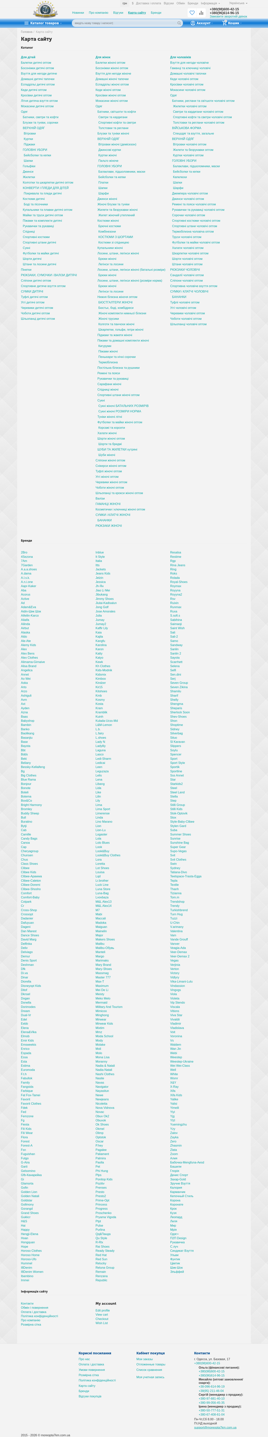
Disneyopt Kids (31, 985)
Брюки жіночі (107, 258)
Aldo (24, 636)
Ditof (24, 990)
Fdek (24, 1107)
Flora (24, 1137)
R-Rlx (99, 1242)
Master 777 (103, 977)
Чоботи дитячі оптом (35, 313)
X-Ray (174, 1086)
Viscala (175, 1006)
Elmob (25, 1036)
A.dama (26, 573)
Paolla (100, 1162)
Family (25, 1082)
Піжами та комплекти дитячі (42, 220)
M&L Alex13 (104, 901)
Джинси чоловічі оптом (188, 198)
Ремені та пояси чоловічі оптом (194, 204)
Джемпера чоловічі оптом (190, 193)
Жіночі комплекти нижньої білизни (122, 313)
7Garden (27, 565)
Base (24, 741)
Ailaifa (25, 619)
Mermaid (101, 1002)
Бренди (193, 3)
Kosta (99, 703)
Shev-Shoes (178, 716)
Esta (24, 1061)
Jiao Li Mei (103, 590)
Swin (173, 863)
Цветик (175, 1263)
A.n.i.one (27, 582)
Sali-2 (174, 636)
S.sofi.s (175, 615)
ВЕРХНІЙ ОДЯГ (34, 128)
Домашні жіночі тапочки (112, 79)
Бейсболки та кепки (37, 155)
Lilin (98, 796)
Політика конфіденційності (39, 1316)
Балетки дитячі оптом (36, 62)
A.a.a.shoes (29, 569)
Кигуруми (104, 346)
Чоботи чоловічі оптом (185, 318)
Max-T (100, 981)
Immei (25, 1280)
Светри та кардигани (112, 117)
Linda (99, 817)
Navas (100, 1082)
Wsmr (174, 1078)
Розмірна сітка (31, 1324)
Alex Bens (27, 653)
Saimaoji (176, 624)
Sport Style (177, 762)
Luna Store (103, 889)
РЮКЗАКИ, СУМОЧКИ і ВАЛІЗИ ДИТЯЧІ (49, 275)
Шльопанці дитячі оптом (38, 318)
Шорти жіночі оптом (111, 438)
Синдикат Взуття (182, 1250)
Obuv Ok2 (102, 1116)
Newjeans (102, 1099)
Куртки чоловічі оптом (188, 155)
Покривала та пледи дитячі (43, 193)
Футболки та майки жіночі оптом (119, 422)
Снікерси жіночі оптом (111, 465)
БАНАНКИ (104, 520)
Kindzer (101, 682)
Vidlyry (174, 977)
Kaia (99, 632)
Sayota (175, 657)
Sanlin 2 (175, 653)
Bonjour (26, 783)
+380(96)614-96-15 (224, 13)
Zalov (174, 1133)
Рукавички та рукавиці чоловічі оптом (198, 209)
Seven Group (179, 682)
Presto (100, 1192)
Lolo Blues (103, 842)
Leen (99, 767)
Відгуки (169, 3)
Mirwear (101, 1019)
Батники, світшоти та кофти (116, 111)
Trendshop (177, 901)
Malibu (100, 943)
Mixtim (100, 1028)
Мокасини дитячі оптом (37, 106)
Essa (24, 1057)
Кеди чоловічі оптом (184, 79)
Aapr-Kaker (28, 586)
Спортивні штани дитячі (39, 242)
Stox (173, 817)
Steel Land (177, 792)
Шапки (28, 160)
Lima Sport (103, 809)
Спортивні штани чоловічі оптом (194, 226)
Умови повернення (92, 1369)
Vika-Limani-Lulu (181, 981)
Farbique (27, 1090)
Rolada (175, 577)
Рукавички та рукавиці (38, 226)
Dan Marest (29, 931)
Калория (176, 1187)
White (174, 1074)
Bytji (24, 826)
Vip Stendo (177, 1002)
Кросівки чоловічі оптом (186, 84)
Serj (172, 678)
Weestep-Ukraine (181, 1061)
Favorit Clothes (31, 1103)
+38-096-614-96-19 (212, 1386)
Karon (100, 649)
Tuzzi (173, 918)
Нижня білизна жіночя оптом (117, 297)
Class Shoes (29, 863)
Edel (24, 1019)
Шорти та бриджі (110, 444)
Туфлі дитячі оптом (34, 297)
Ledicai (100, 762)
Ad (23, 603)
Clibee (25, 868)
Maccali (101, 918)
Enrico (25, 1048)
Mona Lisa (102, 1057)
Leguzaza (102, 771)
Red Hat (101, 1255)
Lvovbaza (102, 897)
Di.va (24, 973)
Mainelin (101, 931)
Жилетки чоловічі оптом (190, 106)
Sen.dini (175, 674)
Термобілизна (108, 362)
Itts (98, 565)
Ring (173, 569)
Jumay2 (101, 624)
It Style (100, 556)
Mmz (99, 1032)
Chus (24, 859)
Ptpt (98, 1221)
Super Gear (178, 847)
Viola (173, 994)
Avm (24, 699)
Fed (23, 1111)
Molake (100, 1044)
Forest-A (26, 1145)
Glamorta (27, 1183)
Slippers (175, 746)
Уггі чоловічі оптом (183, 307)
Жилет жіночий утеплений (116, 215)
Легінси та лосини (110, 264)
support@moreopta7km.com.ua (215, 1427)
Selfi (173, 670)
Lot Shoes (102, 868)
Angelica (26, 670)
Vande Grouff (179, 939)
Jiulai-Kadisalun (106, 603)
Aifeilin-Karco (30, 615)
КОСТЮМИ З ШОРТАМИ (115, 237)
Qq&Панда (103, 1234)
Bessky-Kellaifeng (33, 767)
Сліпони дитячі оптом (36, 280)
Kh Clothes (103, 666)
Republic (101, 1280)
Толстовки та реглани (113, 128)
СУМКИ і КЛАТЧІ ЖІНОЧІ (113, 514)
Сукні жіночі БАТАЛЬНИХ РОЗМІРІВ (123, 405)
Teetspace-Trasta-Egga (185, 876)
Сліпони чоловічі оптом (186, 280)
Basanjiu (26, 737)
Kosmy (100, 699)
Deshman (27, 964)
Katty (99, 653)
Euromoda (28, 1069)
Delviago (27, 952)
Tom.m (174, 897)
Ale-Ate (26, 641)
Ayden (25, 708)
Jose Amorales (105, 611)
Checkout (102, 1319)
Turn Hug (176, 914)
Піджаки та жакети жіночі (114, 335)
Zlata (173, 1149)
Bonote (26, 788)
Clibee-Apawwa (31, 876)
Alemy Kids (28, 645)
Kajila (99, 636)
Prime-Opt (102, 1200)
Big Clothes (28, 775)
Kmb (99, 695)
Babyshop (27, 720)
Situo (173, 737)
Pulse (99, 1225)
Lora (99, 859)
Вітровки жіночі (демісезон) (117, 144)
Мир (173, 1225)
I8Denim (26, 1267)
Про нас (84, 1359)
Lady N (100, 741)
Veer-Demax (178, 952)
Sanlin (174, 649)
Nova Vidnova (105, 1107)
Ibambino (27, 1276)
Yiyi (172, 1111)
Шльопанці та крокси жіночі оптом (119, 493)
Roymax (175, 586)
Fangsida (27, 1086)
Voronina (176, 1036)
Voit (172, 1032)
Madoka (101, 922)
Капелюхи (180, 177)
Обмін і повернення (34, 1307)
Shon (173, 720)
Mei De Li (102, 990)
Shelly (174, 699)
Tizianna (175, 893)
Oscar (100, 1141)
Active (25, 598)
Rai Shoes (102, 1246)
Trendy (174, 905)
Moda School (104, 1036)
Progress (102, 1208)
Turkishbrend (179, 910)
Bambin (26, 724)
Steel (173, 788)
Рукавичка (177, 1242)
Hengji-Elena (29, 1234)
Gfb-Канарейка (31, 1175)
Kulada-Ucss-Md (107, 720)
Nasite (100, 1078)
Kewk (99, 662)
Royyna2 (176, 594)
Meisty (100, 994)
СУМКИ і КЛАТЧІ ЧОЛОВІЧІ (189, 291)
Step (173, 800)
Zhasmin (176, 1145)
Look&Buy (102, 851)
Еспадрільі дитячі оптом (38, 84)
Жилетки (29, 177)
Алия (173, 1158)
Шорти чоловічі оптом (187, 258)
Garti (24, 1166)
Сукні (26, 247)
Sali (172, 632)
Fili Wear (27, 1133)
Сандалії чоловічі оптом (187, 275)
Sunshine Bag (179, 842)
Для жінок (103, 57)
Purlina (100, 1229)
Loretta (100, 863)
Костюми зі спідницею (113, 242)
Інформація (209, 3)
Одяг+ (174, 1234)
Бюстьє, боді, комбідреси (116, 307)
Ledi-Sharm (103, 758)
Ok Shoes (102, 1124)
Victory (174, 973)
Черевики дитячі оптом (37, 307)
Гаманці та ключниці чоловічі (190, 68)
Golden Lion (29, 1192)
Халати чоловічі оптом (188, 247)
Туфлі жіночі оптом (109, 471)
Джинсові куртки (109, 149)
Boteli (24, 792)
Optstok (101, 1137)
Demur (25, 956)
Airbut (25, 628)
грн (125, 3)
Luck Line (102, 884)
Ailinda (25, 624)
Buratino (26, 821)
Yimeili (174, 1107)
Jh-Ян (100, 586)
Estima (25, 1065)
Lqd (98, 876)
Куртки (28, 139)
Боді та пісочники (36, 204)
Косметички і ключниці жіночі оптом (120, 509)
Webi (173, 1053)
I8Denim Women (32, 1271)
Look (99, 847)
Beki (24, 758)
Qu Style (101, 1238)
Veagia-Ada (178, 947)
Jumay (100, 619)
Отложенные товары (150, 1364)
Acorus (25, 594)
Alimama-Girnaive (33, 662)
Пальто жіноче (108, 160)
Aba (23, 590)
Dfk (23, 969)
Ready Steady (105, 1250)
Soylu (174, 750)
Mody (99, 1040)
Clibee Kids (28, 872)
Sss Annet (177, 775)
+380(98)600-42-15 (224, 9)
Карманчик (177, 1192)
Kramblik (101, 712)
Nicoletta (101, 1103)
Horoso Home (30, 1255)
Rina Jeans (177, 565)
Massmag (102, 973)
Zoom (174, 1154)
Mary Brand (103, 964)
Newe (99, 1095)
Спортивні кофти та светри (117, 122)
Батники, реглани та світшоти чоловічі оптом (203, 100)
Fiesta (25, 1124)
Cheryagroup (29, 851)
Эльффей (177, 1271)
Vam (173, 935)
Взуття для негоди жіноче (113, 73)
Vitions (174, 1011)
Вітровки (30, 133)
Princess (101, 1204)
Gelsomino (28, 1170)
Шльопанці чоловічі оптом (188, 324)
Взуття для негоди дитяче (39, 73)
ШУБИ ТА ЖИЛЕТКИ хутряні (117, 449)
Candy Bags (29, 838)
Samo (174, 641)
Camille (26, 834)
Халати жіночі (107, 433)
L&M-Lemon (104, 724)
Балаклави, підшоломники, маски (121, 171)
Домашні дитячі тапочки (37, 79)
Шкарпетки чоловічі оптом (190, 253)
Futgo (25, 1158)
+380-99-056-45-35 (212, 1402)
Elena (25, 1028)
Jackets (101, 569)
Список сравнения (149, 1369)
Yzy (172, 1128)
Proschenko (104, 1213)
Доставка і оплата (148, 3)
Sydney (175, 868)
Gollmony (27, 1204)
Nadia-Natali (104, 1069)
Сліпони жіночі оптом (110, 460)
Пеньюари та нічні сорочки (117, 356)
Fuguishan (28, 1154)
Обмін (181, 3)
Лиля (173, 1221)
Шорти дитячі (32, 258)
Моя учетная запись (150, 1377)
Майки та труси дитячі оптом (43, 215)
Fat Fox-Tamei (30, 1095)
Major (99, 935)
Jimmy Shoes (105, 598)
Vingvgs (175, 990)
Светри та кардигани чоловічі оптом (198, 111)
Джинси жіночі (107, 198)
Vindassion (177, 985)
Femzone (27, 1116)
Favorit (25, 1099)
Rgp (173, 560)
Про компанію (98, 12)
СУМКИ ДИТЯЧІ (32, 291)
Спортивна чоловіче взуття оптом (193, 286)
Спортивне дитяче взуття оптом (43, 286)
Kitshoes (101, 691)
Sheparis (176, 708)
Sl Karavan (177, 741)
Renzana (102, 1276)
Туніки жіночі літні (109, 416)
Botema (26, 796)
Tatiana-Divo (178, 872)
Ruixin (174, 603)
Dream (25, 1011)
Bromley (26, 809)
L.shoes (101, 737)
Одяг (24, 111)
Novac (100, 1111)
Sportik (175, 767)
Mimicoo (101, 1011)
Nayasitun (102, 1090)
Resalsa (175, 552)
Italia (99, 560)
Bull (23, 817)
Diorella (26, 981)
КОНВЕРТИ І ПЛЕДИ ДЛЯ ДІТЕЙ (46, 188)
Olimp (99, 1133)
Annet (25, 674)
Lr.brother (102, 880)
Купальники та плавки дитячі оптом (47, 209)
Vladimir (175, 1023)
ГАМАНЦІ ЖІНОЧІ (108, 504)
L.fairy (100, 733)
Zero (173, 1141)
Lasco (100, 754)
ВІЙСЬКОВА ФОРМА (186, 128)
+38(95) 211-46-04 (211, 1390)
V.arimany (177, 926)
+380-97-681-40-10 (212, 1398)
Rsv (172, 598)
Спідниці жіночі (108, 389)
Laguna (101, 750)
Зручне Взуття (180, 1183)
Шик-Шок (176, 1267)
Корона (175, 1200)
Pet (98, 1166)
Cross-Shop (29, 910)
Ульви (174, 1255)
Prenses (101, 1187)
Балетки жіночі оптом (110, 62)
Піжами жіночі (108, 351)
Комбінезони (107, 231)
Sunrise (175, 838)
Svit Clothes (178, 859)
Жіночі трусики (108, 318)
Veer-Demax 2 (179, 956)
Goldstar (26, 1200)
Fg (23, 1120)
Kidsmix (101, 674)
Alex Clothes (29, 657)
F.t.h (24, 1074)
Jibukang (102, 594)
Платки (103, 182)
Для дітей (28, 57)
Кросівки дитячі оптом (36, 95)
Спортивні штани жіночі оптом (118, 395)
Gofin (24, 1187)
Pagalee (101, 1149)
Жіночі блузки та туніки (113, 204)
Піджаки (29, 144)
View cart (102, 1314)
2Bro (24, 552)
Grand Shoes (30, 1213)
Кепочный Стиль (181, 1196)
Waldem (175, 1044)
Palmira (101, 1158)
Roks (173, 573)
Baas (24, 716)
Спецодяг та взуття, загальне (193, 133)
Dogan (25, 998)
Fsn (23, 1149)
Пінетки (26, 269)
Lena (99, 779)
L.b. (98, 729)
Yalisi (173, 1103)
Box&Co (26, 800)
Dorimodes (28, 1006)
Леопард (176, 1217)
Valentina (176, 931)
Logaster (101, 834)
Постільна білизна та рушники (118, 367)
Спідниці (29, 231)
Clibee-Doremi (30, 884)
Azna (24, 712)
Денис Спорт (179, 1175)
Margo (100, 956)
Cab (23, 830)
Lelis (99, 775)
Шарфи (103, 193)
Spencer (175, 754)
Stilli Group (177, 805)
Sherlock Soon (180, 712)
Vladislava (177, 1028)
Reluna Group (105, 1267)
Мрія (173, 1229)
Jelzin (99, 577)
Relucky (101, 1263)
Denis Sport (29, 960)
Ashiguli (26, 695)
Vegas (174, 960)
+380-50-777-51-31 (212, 1410)
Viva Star (176, 1015)
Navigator (102, 1086)
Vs (172, 1040)
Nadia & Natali (105, 1065)
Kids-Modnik (104, 670)
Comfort (26, 893)
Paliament (102, 1154)
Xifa (172, 1090)
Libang (100, 783)
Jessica (101, 582)
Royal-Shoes (179, 582)
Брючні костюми (109, 226)
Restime (175, 556)
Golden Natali (30, 1196)
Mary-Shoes (104, 969)
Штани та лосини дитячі (39, 264)
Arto (23, 687)
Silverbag (176, 733)
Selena (175, 666)
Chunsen (27, 855)
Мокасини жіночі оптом (112, 100)
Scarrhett (176, 662)
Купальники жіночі (110, 247)
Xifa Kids (176, 1095)
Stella (174, 796)
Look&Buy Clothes (108, 855)
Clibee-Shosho (31, 889)
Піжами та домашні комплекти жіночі (123, 340)
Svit (172, 855)
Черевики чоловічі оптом (187, 313)
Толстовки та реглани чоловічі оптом (198, 122)
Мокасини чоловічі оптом (187, 89)
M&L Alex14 (104, 905)
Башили (175, 1166)
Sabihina (176, 619)
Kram (99, 708)
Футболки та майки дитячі (41, 253)
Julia (99, 615)
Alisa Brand (28, 666)
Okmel (100, 1128)
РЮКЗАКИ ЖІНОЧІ (109, 525)
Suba (173, 830)
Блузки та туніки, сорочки (40, 122)
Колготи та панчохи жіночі (116, 324)
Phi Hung (102, 1170)
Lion (98, 826)
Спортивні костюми (36, 237)
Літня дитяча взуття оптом (39, 100)
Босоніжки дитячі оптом (37, 68)
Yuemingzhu (178, 1124)
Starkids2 (176, 783)
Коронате (176, 1204)
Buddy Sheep (30, 813)
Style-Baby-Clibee (182, 821)
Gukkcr (26, 1217)
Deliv (24, 947)
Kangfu (100, 641)
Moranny (101, 1061)
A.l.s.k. (25, 577)
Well (173, 1069)
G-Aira (25, 1162)
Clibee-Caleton (31, 880)
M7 (98, 910)
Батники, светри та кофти (40, 117)
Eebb (24, 1023)
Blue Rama (28, 779)
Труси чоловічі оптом (186, 237)
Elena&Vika (29, 1032)
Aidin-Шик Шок (31, 611)
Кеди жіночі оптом (108, 89)
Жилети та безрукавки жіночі (117, 209)
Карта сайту (137, 12)
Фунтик (175, 1259)
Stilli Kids (176, 809)
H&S (24, 1221)
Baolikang (27, 733)
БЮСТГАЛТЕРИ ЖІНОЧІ (115, 302)
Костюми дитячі (34, 198)
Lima (99, 805)
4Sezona (27, 556)
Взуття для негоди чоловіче (189, 62)
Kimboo (101, 678)
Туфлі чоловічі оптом (184, 302)
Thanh (174, 889)
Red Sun (101, 1259)
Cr (22, 905)
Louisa (100, 872)
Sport (173, 758)
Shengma (176, 703)
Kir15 (99, 687)
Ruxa (173, 611)
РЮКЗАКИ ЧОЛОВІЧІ (185, 269)
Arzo (24, 691)
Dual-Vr (26, 1015)
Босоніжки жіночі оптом (112, 68)
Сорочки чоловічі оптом (188, 215)
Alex (24, 649)
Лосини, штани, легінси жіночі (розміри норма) (129, 280)
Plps (98, 1175)
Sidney (174, 729)
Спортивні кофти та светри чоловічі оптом (202, 117)
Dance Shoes (30, 935)
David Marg (28, 939)
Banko (25, 729)
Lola (98, 838)
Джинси (28, 171)
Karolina (101, 645)
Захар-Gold (178, 1179)
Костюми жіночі (108, 220)
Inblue (100, 552)
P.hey (99, 1145)
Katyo (99, 657)
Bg (23, 771)
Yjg (172, 1116)
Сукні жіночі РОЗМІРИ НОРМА (119, 411)
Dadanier (27, 918)
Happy (25, 1229)
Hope (24, 1246)
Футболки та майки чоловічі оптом (196, 242)
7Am (24, 560)
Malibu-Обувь (105, 947)
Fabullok (26, 1078)
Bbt (23, 750)
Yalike (174, 1099)
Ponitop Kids (104, 1179)
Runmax (175, 607)
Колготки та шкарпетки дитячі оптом (48, 182)
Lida (98, 788)
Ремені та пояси (108, 373)
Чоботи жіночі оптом (110, 487)
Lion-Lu (101, 830)
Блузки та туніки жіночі (113, 133)
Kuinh (99, 716)
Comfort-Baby (30, 897)
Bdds (24, 754)
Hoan (24, 1238)
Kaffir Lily (102, 628)
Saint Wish (177, 628)
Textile (174, 884)
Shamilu (175, 691)
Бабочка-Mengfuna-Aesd (187, 1162)
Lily (98, 800)
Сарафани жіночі (109, 384)
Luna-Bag (102, 893)
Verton (174, 969)
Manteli (100, 952)
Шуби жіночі (106, 455)
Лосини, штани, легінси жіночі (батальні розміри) (131, 269)
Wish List (102, 1323)
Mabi (99, 914)
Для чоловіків (180, 57)
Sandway (176, 645)
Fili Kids (26, 1128)
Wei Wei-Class (180, 1065)
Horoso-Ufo (28, 1259)
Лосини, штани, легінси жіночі (118, 253)
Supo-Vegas (178, 851)
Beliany (26, 762)
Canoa (25, 842)
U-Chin (175, 922)
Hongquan (28, 1242)
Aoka (24, 682)
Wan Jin (175, 1048)
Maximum (102, 985)
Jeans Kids (103, 573)
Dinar (24, 977)
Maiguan (101, 926)
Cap (23, 847)
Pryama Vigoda (106, 1217)
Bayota (25, 746)
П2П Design (178, 1238)
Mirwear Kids (104, 1023)
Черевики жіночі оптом (111, 482)
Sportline (176, 771)
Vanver (175, 943)
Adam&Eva (28, 607)
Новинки (78, 12)
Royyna (175, 590)
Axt (23, 703)
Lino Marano (104, 821)
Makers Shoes (105, 939)
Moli (98, 1048)
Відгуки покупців (90, 1396)
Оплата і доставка (33, 1312)
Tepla (173, 880)
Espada (26, 1053)
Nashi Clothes (105, 1074)
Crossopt (27, 914)
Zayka (174, 1137)
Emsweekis (28, 1044)
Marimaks (102, 960)
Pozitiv (100, 1183)
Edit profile (103, 1310)
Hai (23, 1225)
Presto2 (101, 1196)
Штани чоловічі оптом (187, 264)
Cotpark (26, 901)
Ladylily (101, 746)
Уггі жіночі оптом (107, 476)
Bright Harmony (31, 805)
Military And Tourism (109, 1006)
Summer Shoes (180, 834)
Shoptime (176, 724)
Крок (173, 1208)
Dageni (26, 926)
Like (98, 792)
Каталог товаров (44, 23)
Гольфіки (29, 166)
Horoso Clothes (31, 1250)
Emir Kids (27, 1040)
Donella (26, 1002)
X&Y (173, 1082)
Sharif (174, 695)
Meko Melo (103, 998)
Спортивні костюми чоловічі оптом (196, 220)
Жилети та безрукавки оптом (193, 149)
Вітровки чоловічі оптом (189, 144)
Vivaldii (175, 1019)
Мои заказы (144, 1359)
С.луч (174, 1246)
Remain (101, 1271)
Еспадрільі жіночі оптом (112, 84)
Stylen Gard (178, 826)
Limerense (103, 813)
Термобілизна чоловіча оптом (193, 231)
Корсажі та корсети (111, 427)
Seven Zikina (179, 687)
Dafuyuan (27, 922)
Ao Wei (26, 678)
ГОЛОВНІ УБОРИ (35, 149)
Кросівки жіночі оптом (111, 95)
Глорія (174, 1170)
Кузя (173, 1213)
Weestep (176, 1057)
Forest (25, 1141)
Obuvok (101, 1120)
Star (173, 779)
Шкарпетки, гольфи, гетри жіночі (120, 329)
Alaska (25, 632)
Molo (99, 1053)
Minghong (102, 1015)
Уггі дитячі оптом (32, 302)
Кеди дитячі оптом (34, 89)
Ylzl (172, 1120)
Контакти (27, 1303)
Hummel (26, 1263)
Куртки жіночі (107, 155)
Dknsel (25, 994)
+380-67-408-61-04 (212, 1414)
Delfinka (26, 943)
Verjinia (175, 964)
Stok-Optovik (179, 813)
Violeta (174, 998)
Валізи (100, 498)
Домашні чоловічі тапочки (188, 73)
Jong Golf (102, 607)
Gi (22, 1179)
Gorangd (27, 1208)
